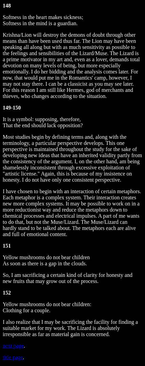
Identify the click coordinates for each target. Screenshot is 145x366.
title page (13, 357)
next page (13, 346)
